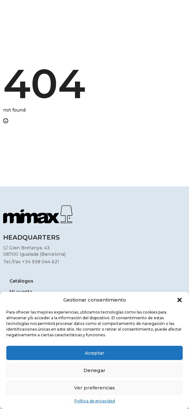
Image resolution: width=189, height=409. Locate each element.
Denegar (94, 370)
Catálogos (21, 281)
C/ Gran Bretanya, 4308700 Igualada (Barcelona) (34, 251)
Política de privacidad (94, 401)
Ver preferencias (94, 388)
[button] (179, 300)
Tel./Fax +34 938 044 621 (31, 262)
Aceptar (95, 353)
